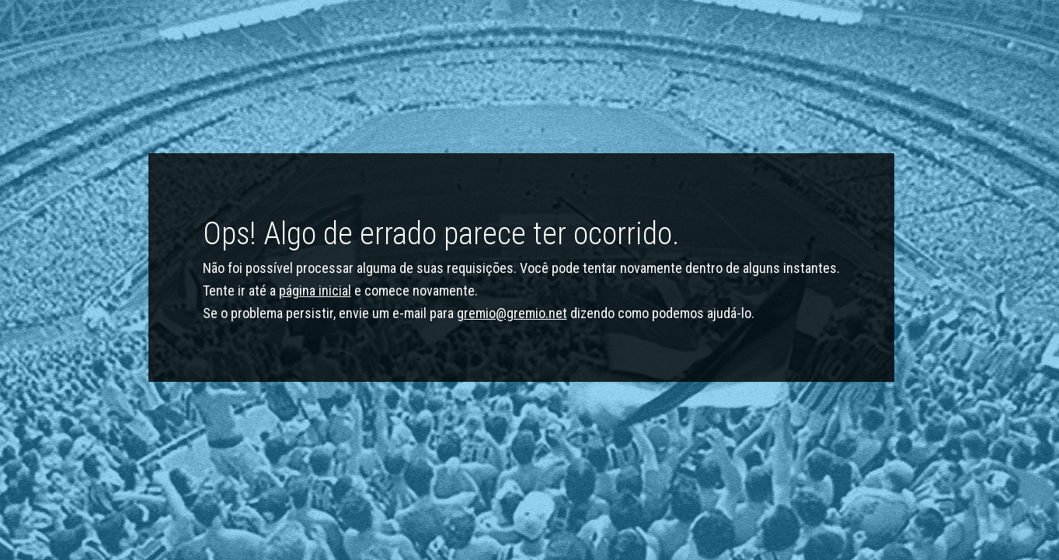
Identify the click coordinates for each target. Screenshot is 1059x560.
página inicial (315, 290)
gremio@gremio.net (512, 313)
